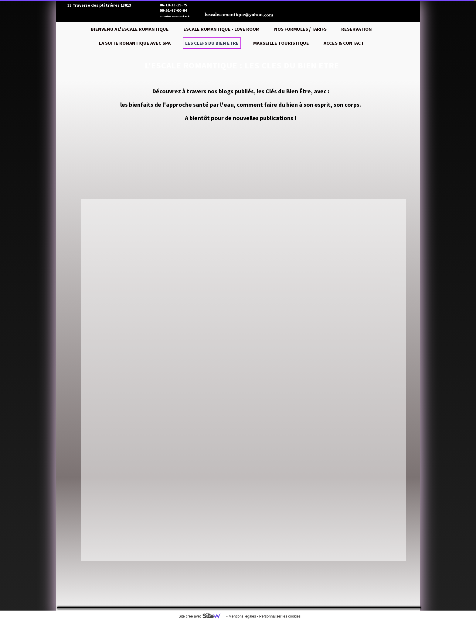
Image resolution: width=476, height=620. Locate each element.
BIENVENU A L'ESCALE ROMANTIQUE (130, 29)
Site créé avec (201, 616)
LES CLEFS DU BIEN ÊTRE (212, 43)
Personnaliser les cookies (280, 616)
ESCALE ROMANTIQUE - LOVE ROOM (221, 29)
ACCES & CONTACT (344, 43)
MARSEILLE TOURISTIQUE (281, 43)
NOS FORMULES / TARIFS (300, 29)
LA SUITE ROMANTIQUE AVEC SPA (135, 43)
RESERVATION (356, 29)
